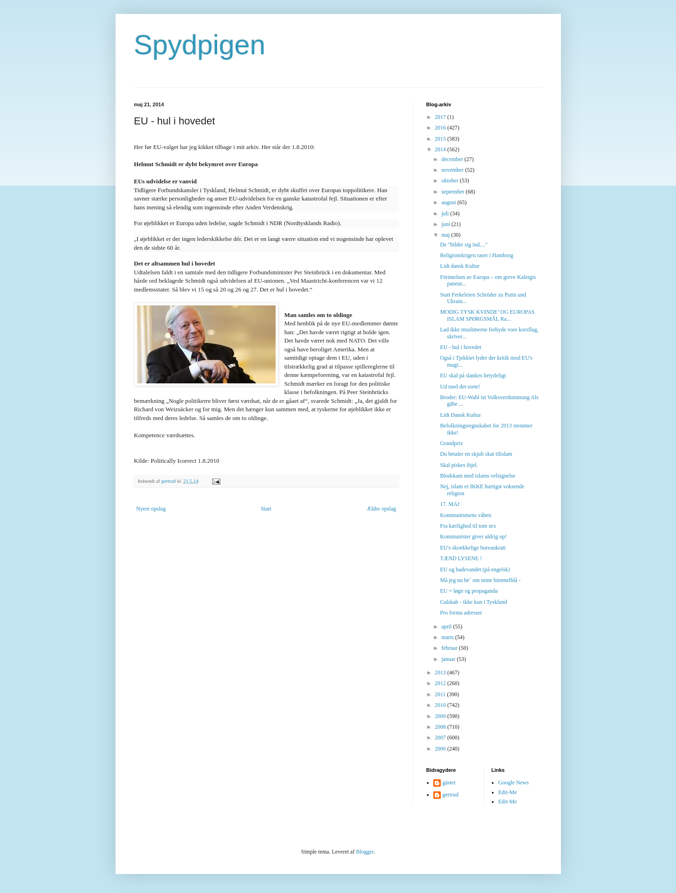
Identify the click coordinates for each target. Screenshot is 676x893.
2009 (441, 716)
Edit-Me (507, 792)
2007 (441, 737)
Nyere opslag (151, 508)
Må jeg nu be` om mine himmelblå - (480, 580)
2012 (441, 683)
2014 (441, 149)
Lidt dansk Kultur (459, 266)
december (452, 159)
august (449, 202)
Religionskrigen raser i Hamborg (476, 255)
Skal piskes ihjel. (459, 465)
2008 (441, 727)
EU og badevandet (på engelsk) (475, 569)
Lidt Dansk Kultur (460, 415)
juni (446, 224)
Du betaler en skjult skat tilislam (476, 454)
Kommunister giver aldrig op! (473, 536)
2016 (441, 127)
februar (450, 648)
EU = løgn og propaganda (468, 591)
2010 (441, 705)
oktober (450, 180)
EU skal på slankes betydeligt (473, 375)
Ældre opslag (381, 508)
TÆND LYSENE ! (461, 558)
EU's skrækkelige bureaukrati (472, 547)
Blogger (364, 851)
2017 (441, 117)
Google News (513, 782)
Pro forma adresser (461, 612)
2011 (441, 694)
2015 (441, 139)
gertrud (451, 794)
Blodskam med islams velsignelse (477, 475)
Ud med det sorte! (460, 386)
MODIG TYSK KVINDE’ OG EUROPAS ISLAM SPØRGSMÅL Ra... (487, 315)
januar (449, 659)
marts (448, 637)
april (447, 626)
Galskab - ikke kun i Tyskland (473, 602)
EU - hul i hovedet (460, 347)
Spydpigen (200, 44)
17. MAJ (449, 504)
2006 (441, 748)
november (453, 170)
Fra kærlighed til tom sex (468, 526)
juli (445, 213)
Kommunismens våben (465, 515)
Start (266, 508)
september (453, 191)
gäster (449, 782)
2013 (441, 672)
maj (446, 235)
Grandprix (451, 443)
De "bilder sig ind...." (463, 244)
